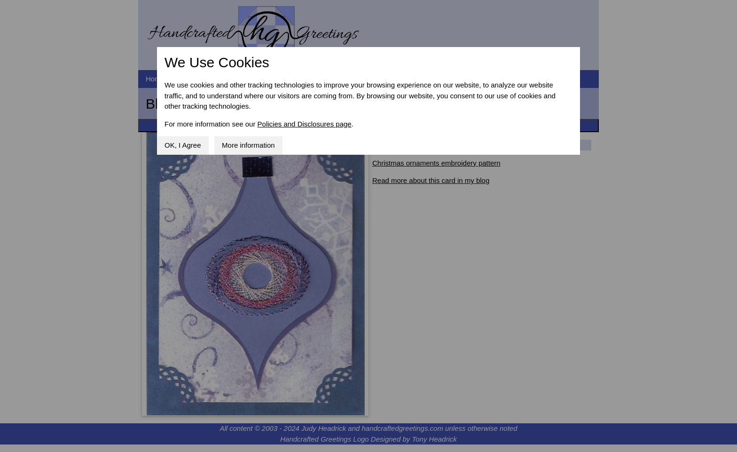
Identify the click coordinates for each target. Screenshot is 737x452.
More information (248, 145)
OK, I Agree (183, 145)
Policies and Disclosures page (305, 124)
